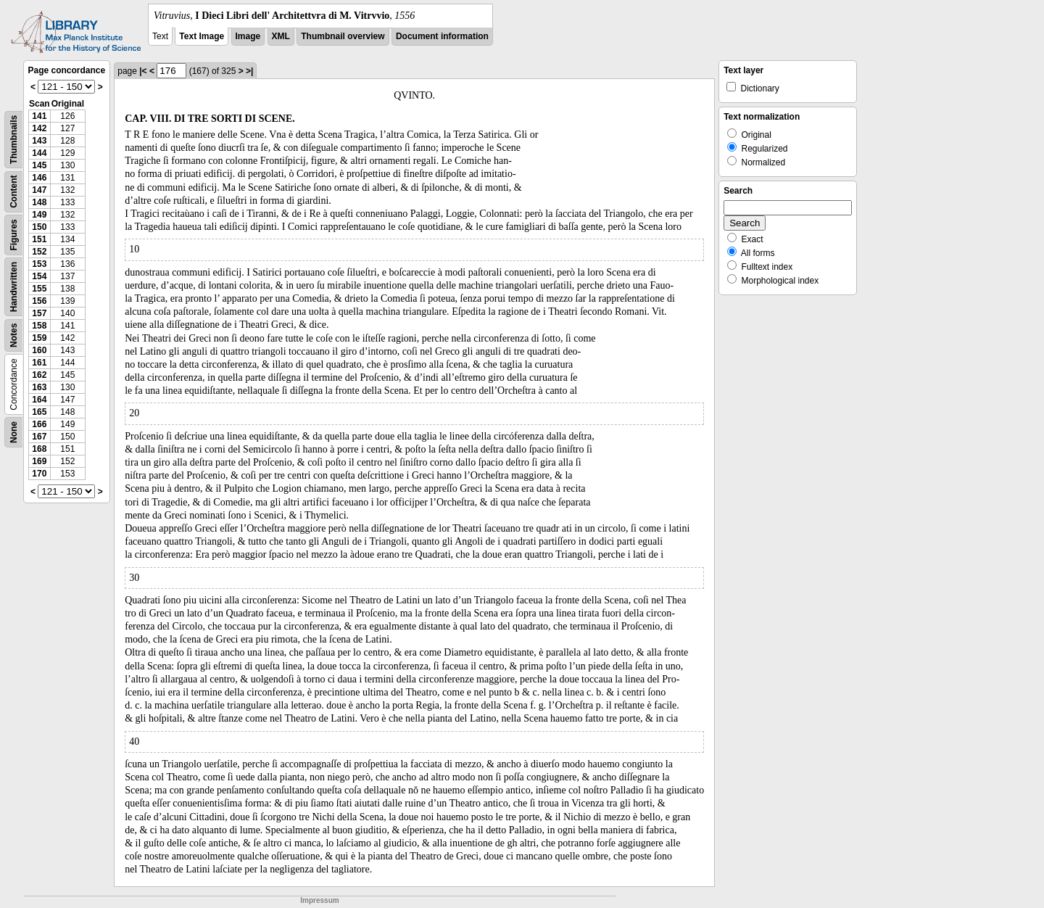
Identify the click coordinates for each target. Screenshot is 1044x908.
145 (39, 165)
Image (248, 36)
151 (39, 239)
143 (39, 141)
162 (39, 375)
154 (39, 276)
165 (39, 412)
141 (39, 116)
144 (39, 153)
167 (39, 437)
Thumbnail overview (342, 36)
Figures (14, 234)
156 (39, 301)
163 (39, 387)
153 (39, 264)
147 (39, 190)
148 (39, 202)
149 (39, 215)
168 (39, 449)
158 (39, 326)
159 (39, 338)
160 (39, 350)
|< (142, 71)
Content (14, 192)
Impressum (319, 900)
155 (39, 289)
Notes (14, 335)
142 (39, 128)
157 (39, 313)
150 (39, 227)
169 (39, 461)
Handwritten (14, 287)
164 (39, 400)
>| (249, 71)
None (14, 432)
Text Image (201, 36)
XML (281, 36)
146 (39, 178)
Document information (442, 36)
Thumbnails (14, 139)
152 (39, 252)
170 (39, 474)
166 (39, 424)
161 (39, 363)
